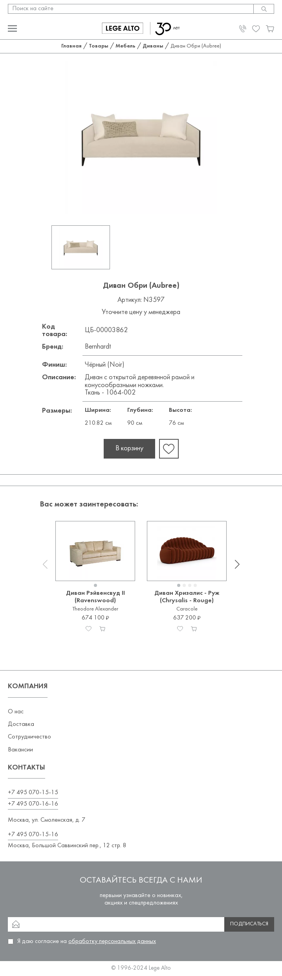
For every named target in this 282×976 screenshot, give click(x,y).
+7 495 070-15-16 (33, 835)
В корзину (129, 448)
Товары (98, 46)
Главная (71, 46)
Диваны (153, 46)
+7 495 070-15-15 (33, 793)
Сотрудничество (29, 737)
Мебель (125, 46)
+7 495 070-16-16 (33, 804)
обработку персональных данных (112, 941)
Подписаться (249, 924)
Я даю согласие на (86, 941)
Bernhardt (98, 347)
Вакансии (20, 750)
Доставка (21, 724)
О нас (16, 712)
